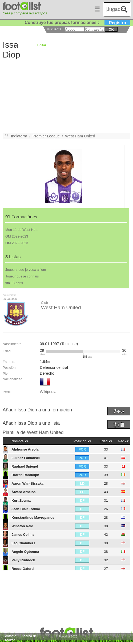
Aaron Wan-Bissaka (27, 483)
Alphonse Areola (24, 449)
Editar (41, 45)
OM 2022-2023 (16, 236)
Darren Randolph (25, 475)
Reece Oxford (22, 569)
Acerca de (29, 636)
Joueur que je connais (22, 276)
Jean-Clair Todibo (25, 509)
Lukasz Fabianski (25, 458)
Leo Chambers (23, 543)
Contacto (9, 636)
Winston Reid (22, 526)
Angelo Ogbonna (25, 552)
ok (111, 29)
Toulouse (69, 344)
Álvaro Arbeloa (23, 492)
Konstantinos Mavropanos (32, 518)
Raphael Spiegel (24, 466)
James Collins (22, 535)
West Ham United (80, 136)
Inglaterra (19, 136)
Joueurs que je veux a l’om (25, 270)
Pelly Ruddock (23, 560)
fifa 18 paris (14, 283)
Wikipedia (48, 392)
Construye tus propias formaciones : (78, 22)
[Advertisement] (66, 95)
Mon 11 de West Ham (21, 230)
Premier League (46, 136)
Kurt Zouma (21, 500)
